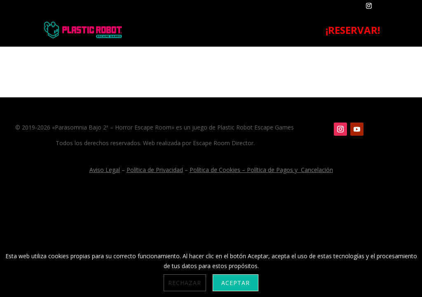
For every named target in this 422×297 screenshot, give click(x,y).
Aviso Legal (104, 170)
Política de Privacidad (155, 170)
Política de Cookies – (218, 170)
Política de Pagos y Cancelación (290, 170)
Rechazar (184, 283)
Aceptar (235, 283)
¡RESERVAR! (353, 32)
